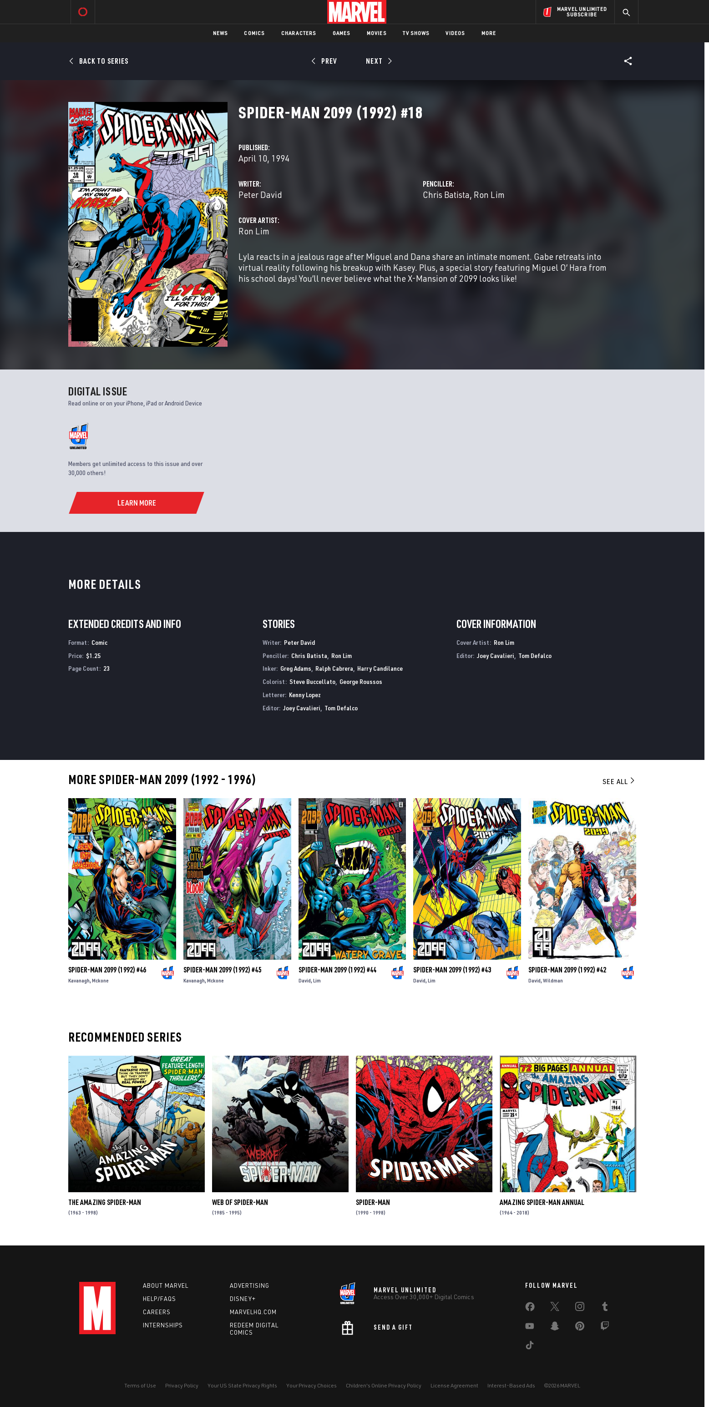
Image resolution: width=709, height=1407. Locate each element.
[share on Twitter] (554, 1308)
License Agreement (454, 1385)
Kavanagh (79, 980)
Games (341, 33)
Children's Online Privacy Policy (383, 1385)
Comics (254, 33)
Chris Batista (446, 194)
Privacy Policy (181, 1385)
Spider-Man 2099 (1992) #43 (452, 969)
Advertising (249, 1285)
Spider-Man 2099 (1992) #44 (337, 969)
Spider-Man (373, 1202)
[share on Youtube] (529, 1327)
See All (619, 781)
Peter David (260, 194)
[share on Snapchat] (554, 1327)
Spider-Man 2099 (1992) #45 (222, 969)
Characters (298, 33)
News (220, 33)
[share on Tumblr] (604, 1308)
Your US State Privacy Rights (242, 1385)
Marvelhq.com (253, 1312)
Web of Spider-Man (240, 1202)
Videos (455, 33)
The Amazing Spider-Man (104, 1202)
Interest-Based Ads (511, 1385)
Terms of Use (140, 1385)
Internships (163, 1325)
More (488, 33)
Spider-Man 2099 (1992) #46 (107, 969)
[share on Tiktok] (529, 1346)
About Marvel (165, 1285)
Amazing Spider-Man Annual (542, 1202)
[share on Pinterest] (579, 1327)
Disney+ (243, 1298)
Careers (157, 1312)
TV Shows (416, 33)
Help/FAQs (159, 1298)
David (305, 980)
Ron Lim (489, 194)
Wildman (553, 980)
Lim (317, 980)
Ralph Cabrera (334, 668)
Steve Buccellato (312, 681)
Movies (376, 33)
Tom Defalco (341, 708)
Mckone (100, 980)
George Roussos (360, 681)
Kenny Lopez (305, 694)
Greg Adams (295, 668)
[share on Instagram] (579, 1308)
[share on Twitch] (604, 1327)
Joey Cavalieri (301, 708)
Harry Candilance (380, 668)
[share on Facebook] (530, 1308)
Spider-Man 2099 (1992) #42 (567, 969)
